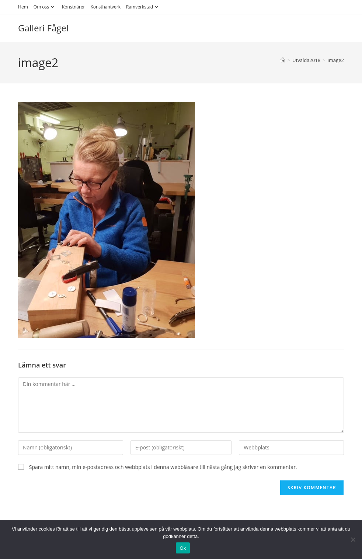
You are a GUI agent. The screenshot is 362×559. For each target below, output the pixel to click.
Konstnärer (73, 7)
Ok (183, 548)
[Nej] (352, 539)
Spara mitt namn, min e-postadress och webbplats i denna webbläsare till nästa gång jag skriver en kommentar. (163, 466)
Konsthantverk (106, 7)
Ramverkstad (143, 7)
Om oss (45, 7)
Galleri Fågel (43, 28)
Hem (23, 7)
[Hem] (283, 60)
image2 (336, 60)
